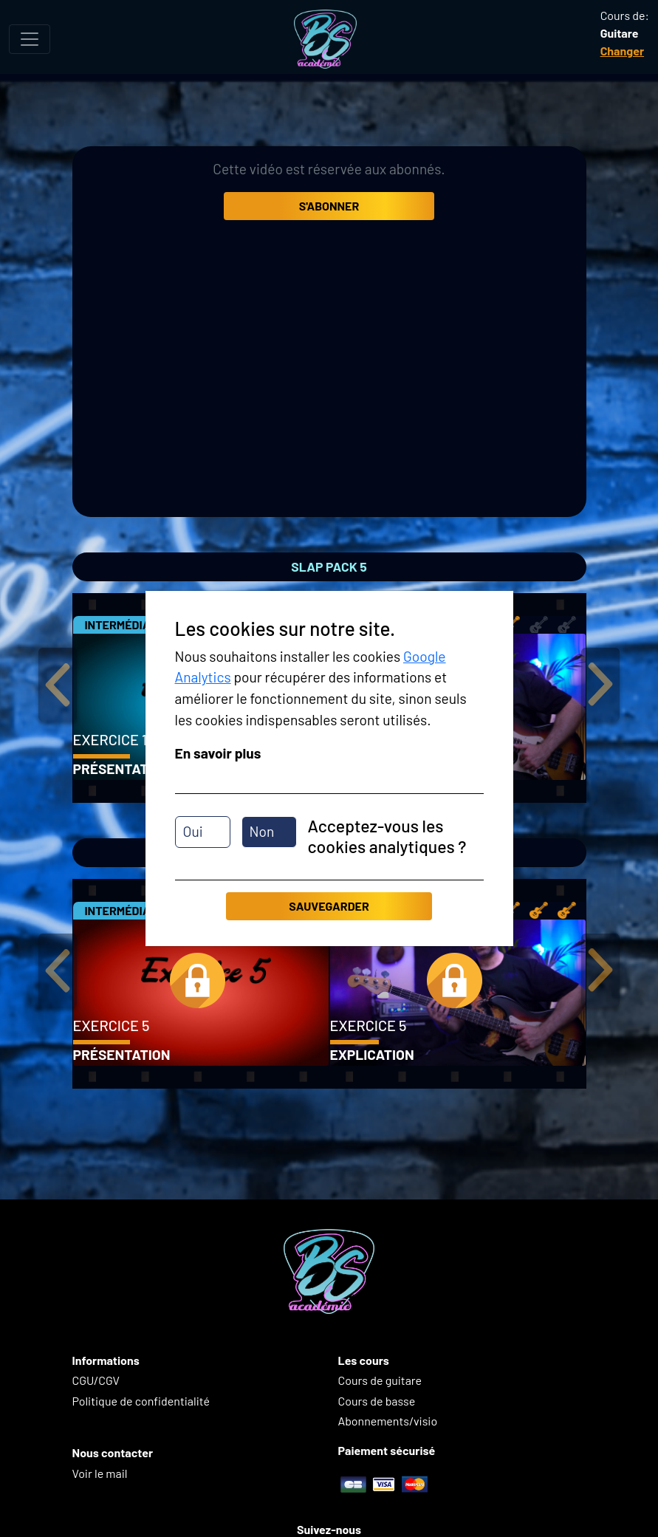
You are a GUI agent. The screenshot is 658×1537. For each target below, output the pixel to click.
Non (262, 831)
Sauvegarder (329, 906)
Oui (193, 831)
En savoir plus (218, 752)
